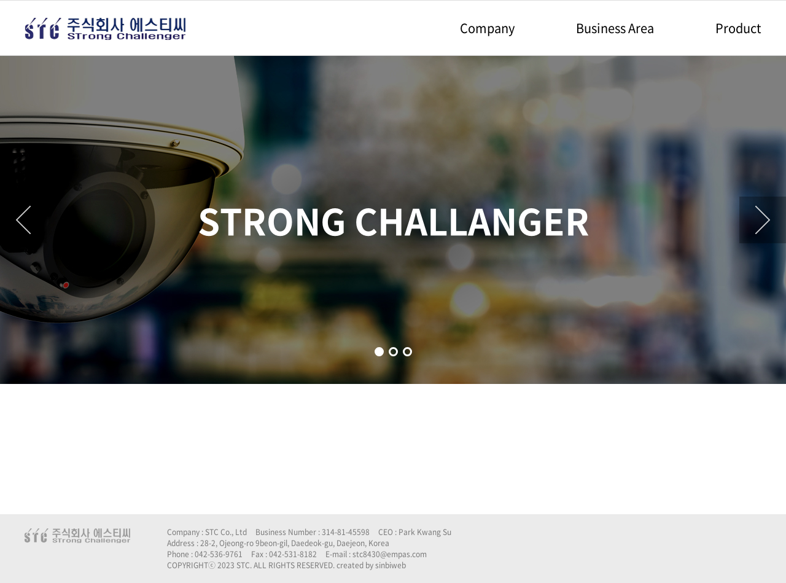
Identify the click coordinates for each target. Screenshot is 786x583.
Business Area (615, 28)
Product (738, 28)
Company (487, 28)
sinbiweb (390, 565)
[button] (379, 351)
